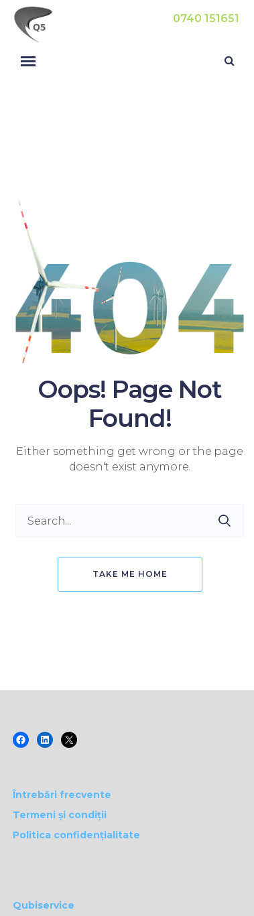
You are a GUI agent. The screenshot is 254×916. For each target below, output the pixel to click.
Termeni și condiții (60, 815)
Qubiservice (43, 905)
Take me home (130, 574)
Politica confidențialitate (76, 835)
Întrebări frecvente (62, 795)
